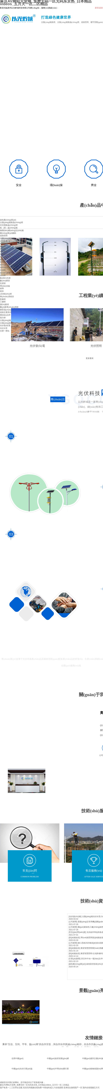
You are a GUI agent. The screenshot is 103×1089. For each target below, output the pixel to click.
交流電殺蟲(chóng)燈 (9, 225)
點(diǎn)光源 (5, 278)
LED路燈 (3, 241)
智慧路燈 (4, 244)
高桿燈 (3, 249)
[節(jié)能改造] (74, 937)
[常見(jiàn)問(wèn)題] (77, 932)
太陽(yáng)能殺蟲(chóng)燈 (11, 222)
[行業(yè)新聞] (74, 959)
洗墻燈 (3, 270)
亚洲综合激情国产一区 (72, 1087)
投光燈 (3, 275)
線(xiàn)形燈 (5, 273)
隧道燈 (3, 246)
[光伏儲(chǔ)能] (75, 916)
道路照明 (4, 236)
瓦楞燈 (3, 283)
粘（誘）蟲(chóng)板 (9, 228)
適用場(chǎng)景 (7, 267)
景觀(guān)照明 (6, 254)
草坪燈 (3, 262)
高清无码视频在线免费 (32, 1087)
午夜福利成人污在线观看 (52, 1087)
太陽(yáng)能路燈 (7, 238)
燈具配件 (4, 251)
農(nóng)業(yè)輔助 (8, 233)
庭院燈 (3, 259)
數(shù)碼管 (5, 281)
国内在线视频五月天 (91, 1087)
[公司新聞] (73, 922)
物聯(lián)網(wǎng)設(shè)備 (12, 230)
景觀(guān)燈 (5, 257)
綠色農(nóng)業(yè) (8, 220)
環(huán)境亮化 (6, 265)
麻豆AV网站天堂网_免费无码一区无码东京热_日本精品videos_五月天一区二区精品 (34, 1085)
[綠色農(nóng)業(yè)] (77, 964)
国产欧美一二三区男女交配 (11, 1087)
